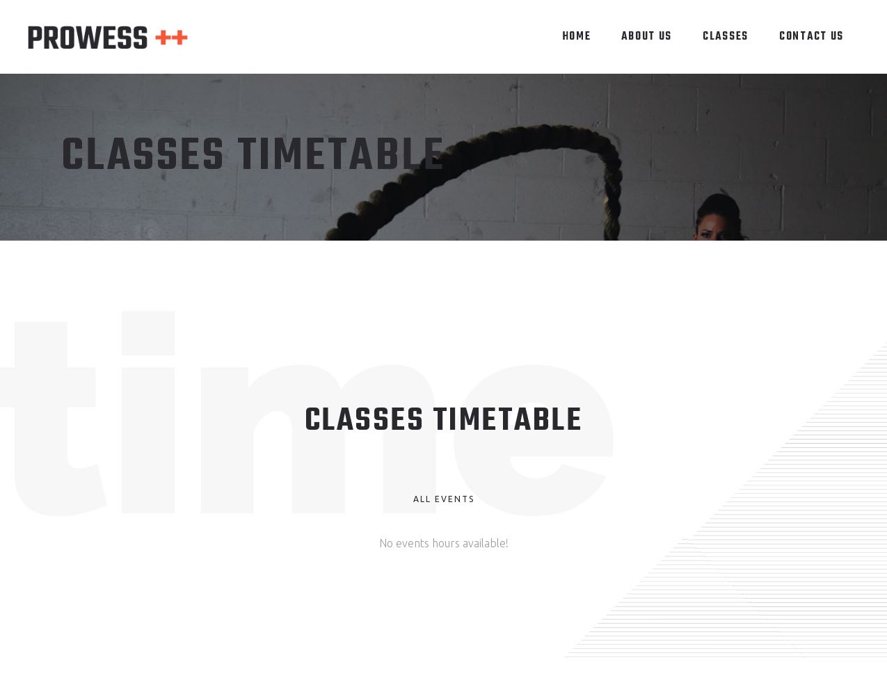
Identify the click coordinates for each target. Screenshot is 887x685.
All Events (443, 498)
